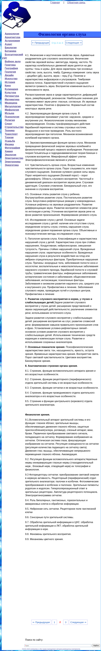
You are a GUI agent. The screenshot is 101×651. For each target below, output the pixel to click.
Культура (10, 92)
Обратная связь (76, 2)
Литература (12, 96)
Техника (10, 130)
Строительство (14, 127)
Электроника (13, 161)
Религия (10, 120)
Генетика (10, 65)
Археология (12, 33)
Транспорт (11, 134)
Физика (9, 144)
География (11, 68)
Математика (12, 99)
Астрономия (12, 40)
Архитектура (12, 37)
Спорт (8, 123)
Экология (10, 154)
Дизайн (9, 75)
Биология (11, 47)
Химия (9, 151)
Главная (55, 2)
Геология (10, 72)
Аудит (8, 44)
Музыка (9, 113)
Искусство (11, 78)
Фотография (12, 147)
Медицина (11, 103)
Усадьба (10, 141)
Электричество (14, 158)
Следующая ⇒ (74, 42)
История (10, 82)
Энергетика (12, 165)
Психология (12, 116)
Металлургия (13, 106)
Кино (8, 85)
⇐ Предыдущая (40, 42)
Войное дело (13, 61)
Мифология (12, 109)
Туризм (9, 137)
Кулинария (11, 89)
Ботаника (10, 51)
